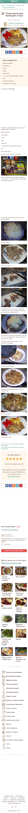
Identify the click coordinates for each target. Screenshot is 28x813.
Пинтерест (20, 52)
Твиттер (17, 52)
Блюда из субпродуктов (11, 563)
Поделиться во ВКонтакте (6, 52)
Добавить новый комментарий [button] (14, 550)
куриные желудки (14, 447)
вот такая (7, 534)
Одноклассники (13, 52)
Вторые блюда (14, 444)
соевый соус (7, 447)
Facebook (10, 52)
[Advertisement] (14, 107)
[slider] (14, 459)
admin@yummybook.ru (14, 476)
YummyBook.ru (14, 1)
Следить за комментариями (10, 530)
